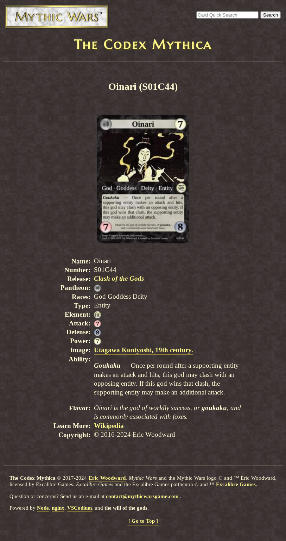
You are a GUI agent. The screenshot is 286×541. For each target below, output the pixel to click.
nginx (58, 507)
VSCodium (79, 507)
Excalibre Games (236, 484)
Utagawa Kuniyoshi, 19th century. (143, 350)
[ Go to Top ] (143, 520)
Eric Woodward (107, 477)
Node (43, 507)
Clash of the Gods (119, 278)
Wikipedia (109, 425)
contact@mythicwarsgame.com (143, 496)
